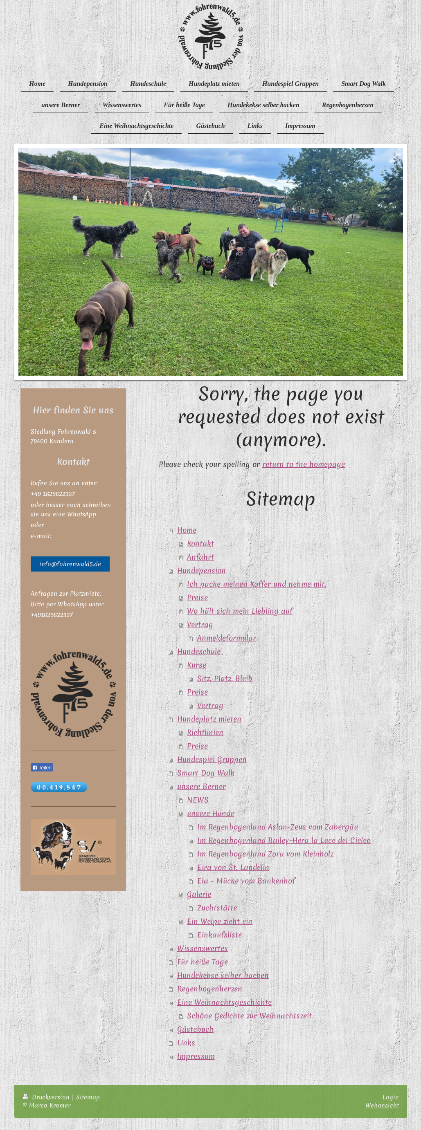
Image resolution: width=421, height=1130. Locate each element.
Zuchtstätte (217, 908)
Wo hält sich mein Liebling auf (240, 611)
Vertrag (200, 625)
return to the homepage (303, 464)
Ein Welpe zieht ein (219, 921)
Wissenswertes (202, 948)
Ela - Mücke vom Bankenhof (246, 881)
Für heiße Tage (202, 962)
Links (186, 1043)
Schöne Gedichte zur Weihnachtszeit (249, 1016)
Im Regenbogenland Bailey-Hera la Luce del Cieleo (284, 840)
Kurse (196, 665)
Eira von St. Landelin (233, 867)
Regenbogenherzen (209, 989)
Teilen (42, 768)
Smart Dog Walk (205, 773)
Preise (197, 598)
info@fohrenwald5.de (70, 564)
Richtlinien (205, 733)
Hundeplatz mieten (209, 719)
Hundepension (201, 571)
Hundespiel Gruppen (212, 760)
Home (186, 530)
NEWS (198, 800)
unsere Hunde (210, 813)
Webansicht (382, 1105)
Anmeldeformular (226, 638)
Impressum (196, 1056)
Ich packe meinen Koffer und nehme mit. (256, 584)
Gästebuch (195, 1029)
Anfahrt (200, 557)
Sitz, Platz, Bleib (224, 679)
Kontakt (200, 544)
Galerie (199, 894)
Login (391, 1097)
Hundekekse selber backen (223, 975)
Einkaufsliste (219, 935)
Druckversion (47, 1097)
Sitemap (88, 1097)
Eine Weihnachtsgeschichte (224, 1002)
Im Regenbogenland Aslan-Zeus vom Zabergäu (277, 827)
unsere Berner (201, 786)
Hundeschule (199, 652)
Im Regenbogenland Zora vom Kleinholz (265, 854)
